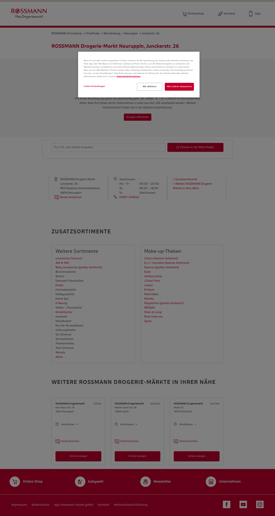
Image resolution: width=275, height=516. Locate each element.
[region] (139, 74)
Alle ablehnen (149, 86)
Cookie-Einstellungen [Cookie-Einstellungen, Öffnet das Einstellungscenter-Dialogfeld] (94, 86)
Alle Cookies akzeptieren (179, 86)
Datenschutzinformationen (128, 76)
